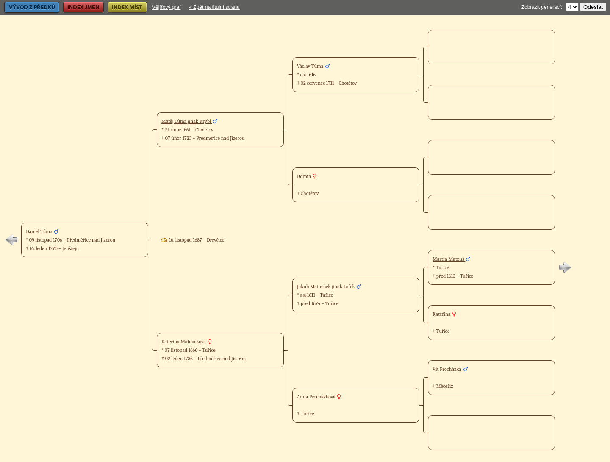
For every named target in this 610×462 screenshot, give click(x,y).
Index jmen (83, 7)
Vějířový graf (166, 7)
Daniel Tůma (39, 231)
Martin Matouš (449, 259)
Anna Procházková (316, 397)
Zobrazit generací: (542, 7)
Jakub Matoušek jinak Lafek (326, 286)
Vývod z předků (31, 7)
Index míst (127, 7)
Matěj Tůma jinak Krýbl (186, 121)
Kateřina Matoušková (184, 342)
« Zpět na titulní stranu (214, 7)
